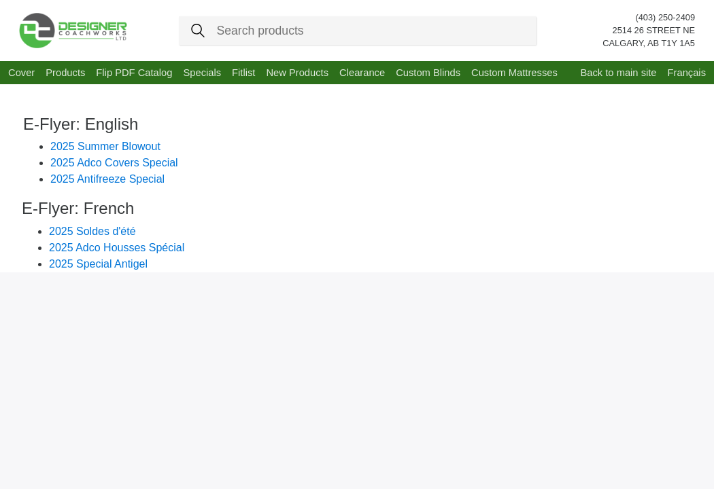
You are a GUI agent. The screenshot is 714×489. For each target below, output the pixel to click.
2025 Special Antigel (98, 264)
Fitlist (243, 72)
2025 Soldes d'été (92, 231)
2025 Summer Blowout (105, 146)
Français (687, 72)
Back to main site (618, 72)
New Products (297, 72)
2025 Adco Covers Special (114, 162)
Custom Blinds (428, 72)
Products (65, 72)
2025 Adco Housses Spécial (116, 247)
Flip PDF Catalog (134, 72)
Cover (21, 72)
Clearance (362, 72)
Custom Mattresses (514, 72)
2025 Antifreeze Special (107, 179)
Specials (202, 72)
